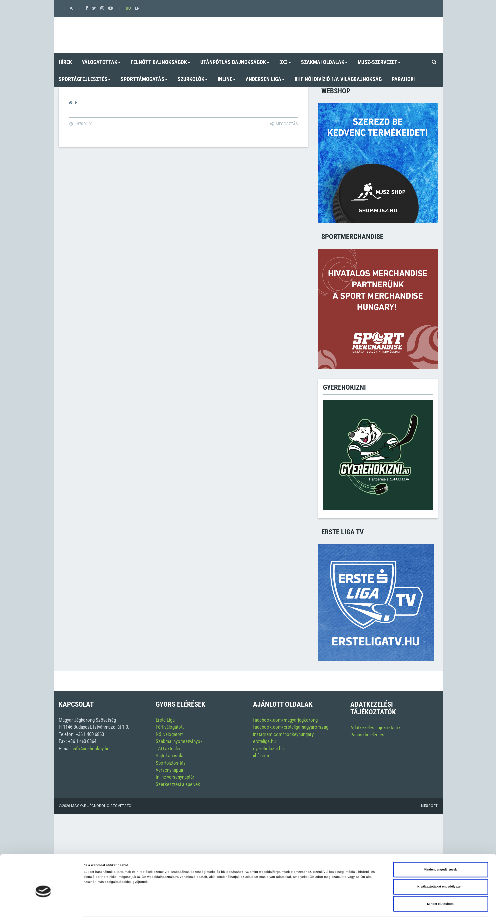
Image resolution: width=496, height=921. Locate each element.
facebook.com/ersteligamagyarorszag (290, 727)
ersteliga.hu (264, 741)
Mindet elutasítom (440, 884)
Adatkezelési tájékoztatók (375, 728)
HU (128, 8)
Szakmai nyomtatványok (179, 741)
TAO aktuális (168, 749)
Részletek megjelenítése (294, 910)
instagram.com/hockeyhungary (283, 734)
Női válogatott (169, 734)
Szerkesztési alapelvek (178, 784)
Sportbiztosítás (171, 763)
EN (137, 8)
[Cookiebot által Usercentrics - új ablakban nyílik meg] (43, 910)
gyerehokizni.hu (268, 749)
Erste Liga (165, 720)
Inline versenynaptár (175, 777)
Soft (429, 805)
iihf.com (261, 756)
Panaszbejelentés (367, 735)
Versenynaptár (170, 770)
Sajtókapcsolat (170, 756)
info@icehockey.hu (91, 749)
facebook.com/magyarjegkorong (285, 720)
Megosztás (283, 123)
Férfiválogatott (170, 727)
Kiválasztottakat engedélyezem (440, 867)
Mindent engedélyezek (440, 850)
